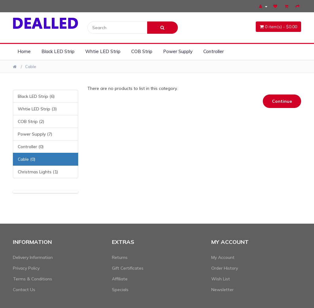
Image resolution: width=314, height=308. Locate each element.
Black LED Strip (58, 51)
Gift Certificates (128, 268)
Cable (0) (26, 159)
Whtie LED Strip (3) (37, 109)
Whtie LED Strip (103, 51)
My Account (223, 257)
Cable (30, 66)
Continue (282, 101)
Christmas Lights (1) (38, 172)
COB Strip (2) (31, 121)
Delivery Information (33, 257)
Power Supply (178, 51)
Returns (120, 257)
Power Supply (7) (35, 134)
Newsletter (222, 289)
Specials (120, 289)
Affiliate (120, 279)
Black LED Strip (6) (36, 96)
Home (24, 51)
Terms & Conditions (32, 279)
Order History (224, 268)
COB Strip (141, 51)
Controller (213, 51)
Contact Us (24, 289)
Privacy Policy (26, 268)
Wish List (220, 279)
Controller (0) (31, 146)
